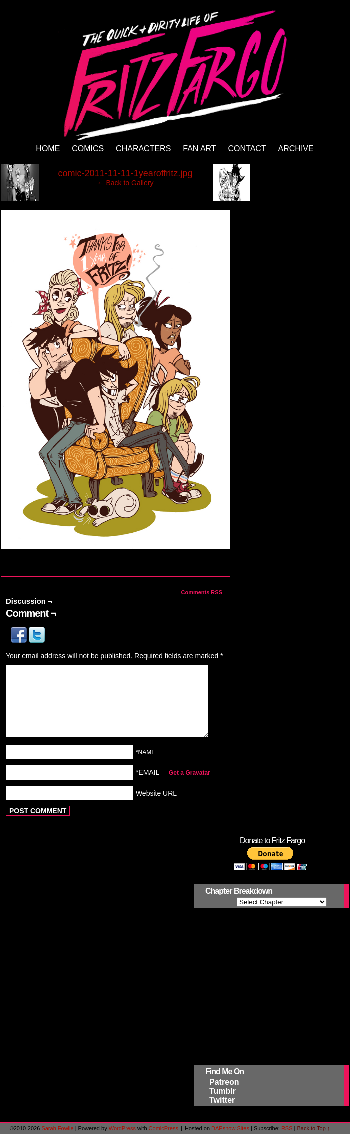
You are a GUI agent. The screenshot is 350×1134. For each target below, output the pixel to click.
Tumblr (223, 1091)
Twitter (222, 1100)
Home (48, 148)
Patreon (225, 1082)
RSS (287, 1129)
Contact (247, 148)
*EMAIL (173, 772)
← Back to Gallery (126, 183)
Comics (88, 148)
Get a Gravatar (189, 773)
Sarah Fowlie (58, 1129)
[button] (20, 640)
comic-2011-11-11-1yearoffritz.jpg (125, 173)
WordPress (122, 1129)
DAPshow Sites (231, 1129)
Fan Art (199, 148)
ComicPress (163, 1129)
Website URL (156, 793)
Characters (143, 148)
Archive (296, 148)
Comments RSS (201, 593)
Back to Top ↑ (314, 1129)
